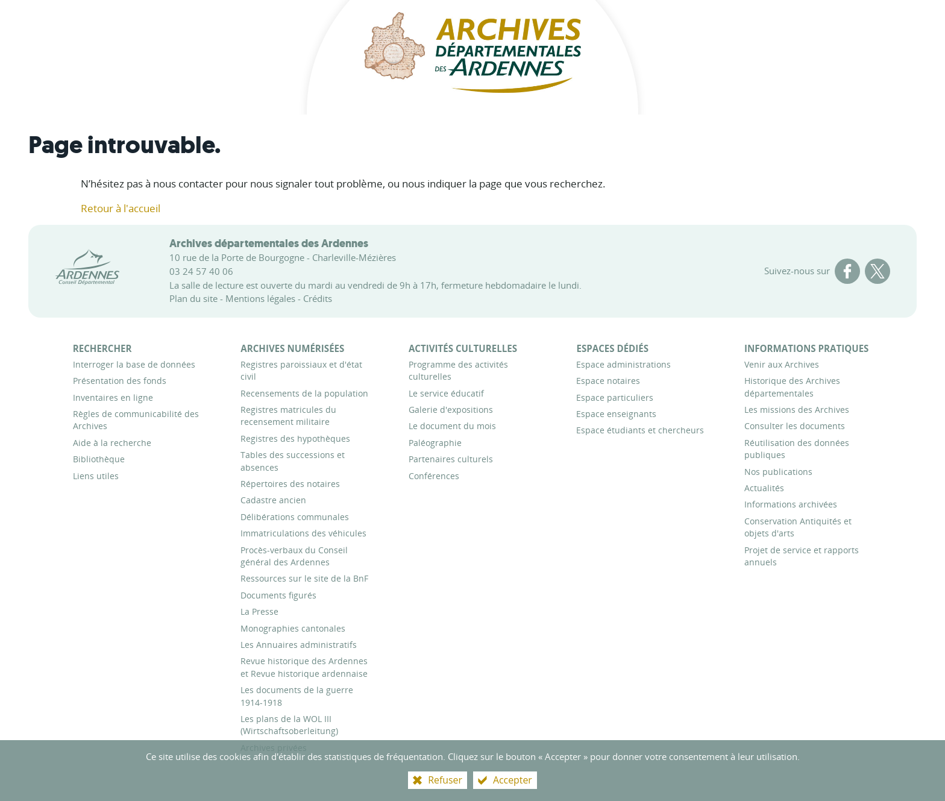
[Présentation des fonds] (119, 380)
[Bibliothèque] (99, 459)
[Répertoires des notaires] (290, 483)
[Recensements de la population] (304, 393)
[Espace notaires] (608, 380)
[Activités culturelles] (463, 348)
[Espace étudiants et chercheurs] (640, 430)
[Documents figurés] (278, 595)
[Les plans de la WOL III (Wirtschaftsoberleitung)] (289, 725)
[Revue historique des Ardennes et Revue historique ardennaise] (304, 667)
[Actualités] (764, 488)
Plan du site (193, 298)
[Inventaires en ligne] (113, 397)
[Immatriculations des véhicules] (303, 533)
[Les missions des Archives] (796, 409)
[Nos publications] (778, 471)
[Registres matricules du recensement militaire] (288, 415)
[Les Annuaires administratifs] (298, 644)
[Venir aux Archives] (781, 364)
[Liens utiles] (96, 476)
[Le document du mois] (452, 426)
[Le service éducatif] (446, 393)
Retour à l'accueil (120, 208)
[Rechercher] (102, 348)
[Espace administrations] (623, 364)
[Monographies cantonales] (292, 628)
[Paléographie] (435, 442)
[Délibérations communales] (294, 517)
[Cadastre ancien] (273, 500)
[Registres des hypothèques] (295, 438)
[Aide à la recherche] (112, 442)
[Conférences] (434, 476)
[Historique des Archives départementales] (792, 386)
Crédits (317, 298)
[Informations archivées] (790, 504)
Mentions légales (260, 298)
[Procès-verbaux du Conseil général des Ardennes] (294, 556)
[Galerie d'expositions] (451, 409)
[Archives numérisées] (292, 348)
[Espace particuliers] (614, 397)
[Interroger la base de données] (134, 364)
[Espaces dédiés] (612, 348)
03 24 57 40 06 (201, 271)
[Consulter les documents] (794, 426)
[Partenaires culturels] (451, 459)
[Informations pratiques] (806, 348)
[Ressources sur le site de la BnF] (304, 578)
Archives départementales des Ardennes (268, 243)
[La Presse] (259, 611)
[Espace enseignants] (616, 413)
